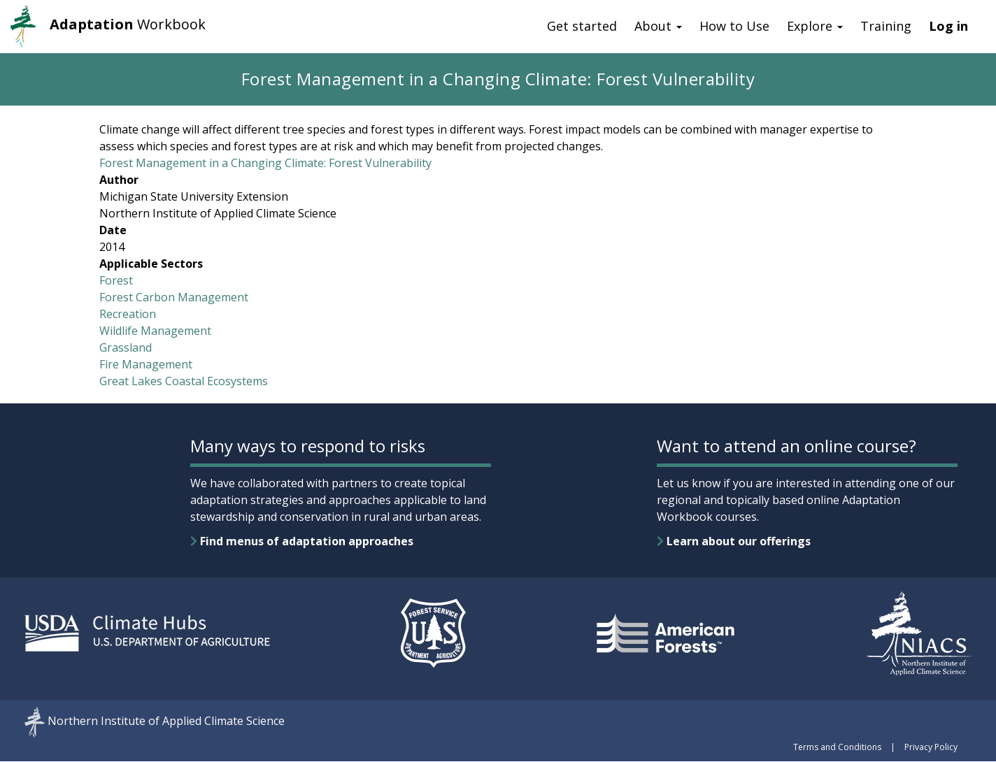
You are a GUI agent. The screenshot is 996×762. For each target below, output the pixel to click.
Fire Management (145, 364)
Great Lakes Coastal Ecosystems (183, 381)
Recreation (127, 314)
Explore (815, 25)
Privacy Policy (931, 747)
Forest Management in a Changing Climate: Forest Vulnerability (265, 163)
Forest (116, 280)
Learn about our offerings (734, 541)
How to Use (734, 25)
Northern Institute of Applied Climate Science (166, 721)
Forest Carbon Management (173, 297)
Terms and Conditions (837, 747)
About (658, 25)
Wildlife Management (155, 330)
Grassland (125, 347)
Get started (582, 25)
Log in (948, 25)
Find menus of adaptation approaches (301, 541)
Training (885, 25)
